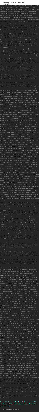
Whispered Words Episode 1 (7, 402)
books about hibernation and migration (13, 3)
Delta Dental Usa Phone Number (23, 402)
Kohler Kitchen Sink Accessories (14, 404)
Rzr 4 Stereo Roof (27, 404)
